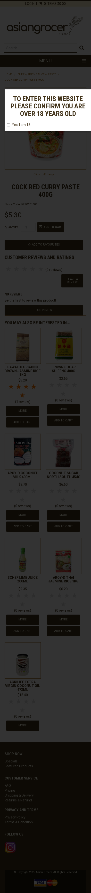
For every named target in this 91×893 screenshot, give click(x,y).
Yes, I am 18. (19, 125)
